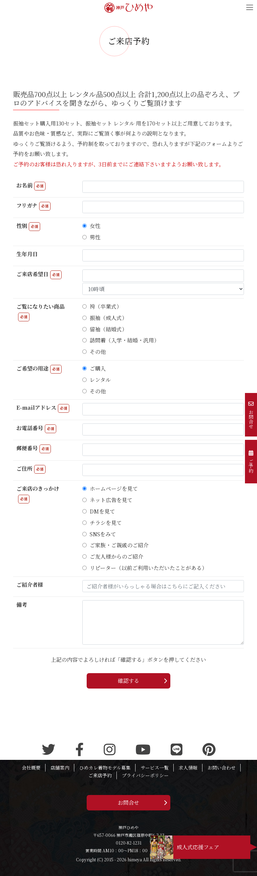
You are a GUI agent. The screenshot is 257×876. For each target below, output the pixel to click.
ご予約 (251, 461)
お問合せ (128, 802)
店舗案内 (60, 767)
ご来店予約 (100, 775)
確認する (128, 681)
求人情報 (188, 767)
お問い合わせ (221, 767)
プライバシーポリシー (145, 775)
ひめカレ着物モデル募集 (105, 767)
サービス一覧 (155, 767)
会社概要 (31, 767)
